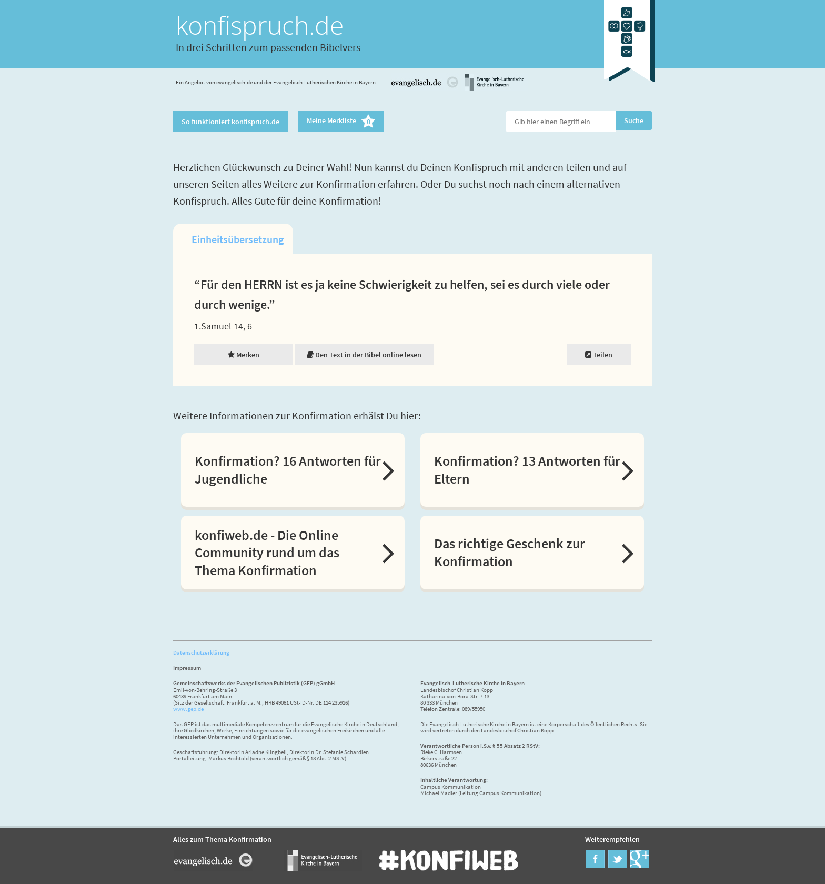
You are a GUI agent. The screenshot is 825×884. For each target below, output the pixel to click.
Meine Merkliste (341, 121)
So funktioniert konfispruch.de (230, 121)
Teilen (598, 354)
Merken (243, 354)
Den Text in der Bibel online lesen (364, 354)
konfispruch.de (260, 25)
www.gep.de (188, 708)
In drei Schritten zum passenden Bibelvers (268, 47)
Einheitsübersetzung (238, 239)
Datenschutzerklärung (201, 652)
